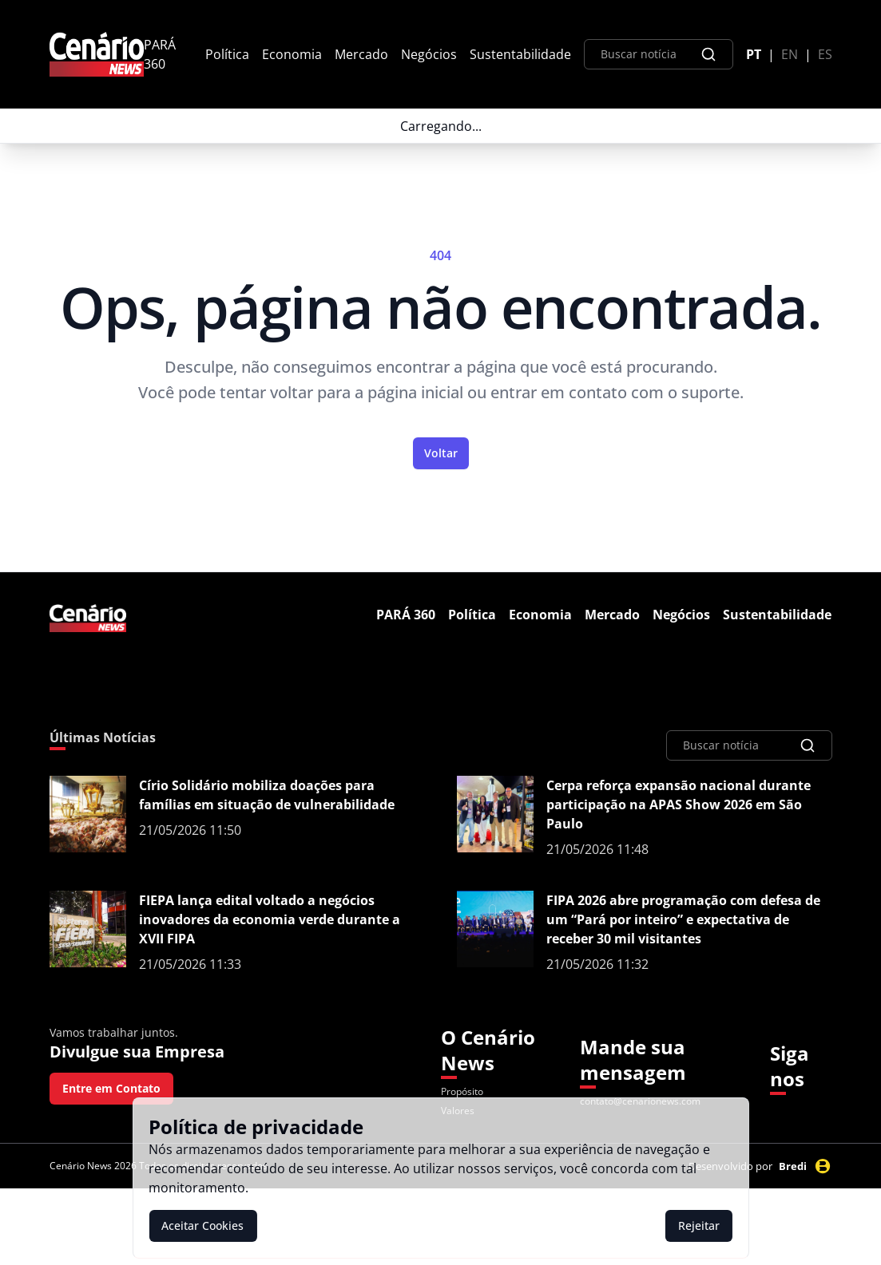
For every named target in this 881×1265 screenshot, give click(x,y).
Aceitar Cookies (202, 1225)
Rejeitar (699, 1225)
